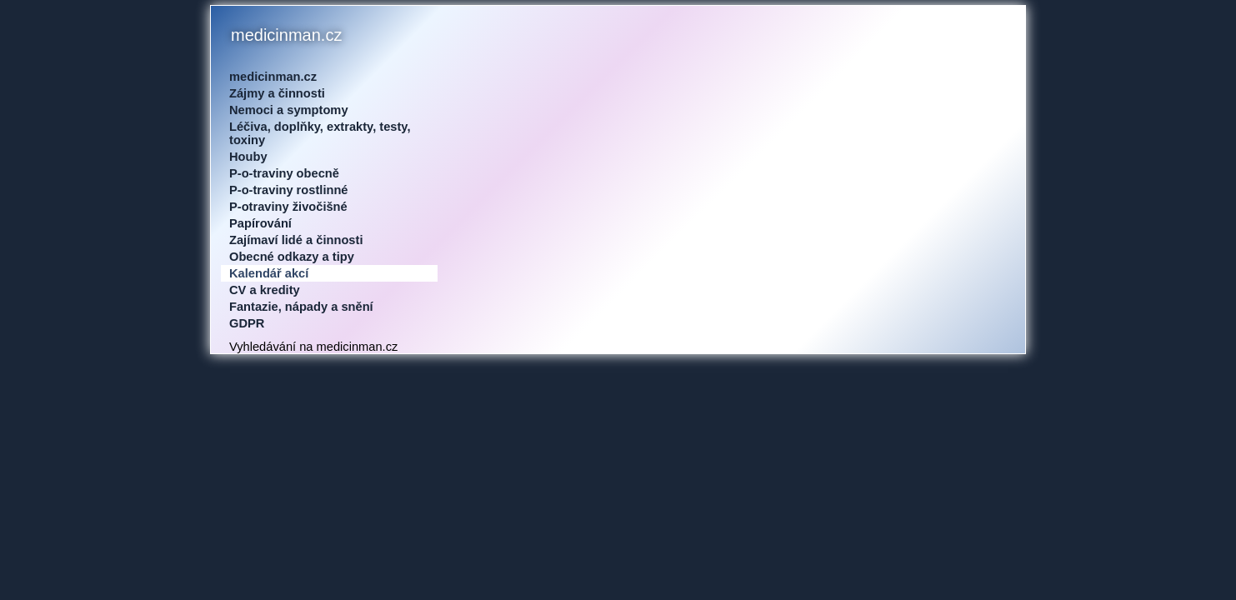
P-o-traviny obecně (284, 173)
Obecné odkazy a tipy (291, 256)
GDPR (246, 323)
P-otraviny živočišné (288, 206)
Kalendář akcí (268, 273)
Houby (248, 156)
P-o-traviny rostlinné (288, 190)
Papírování (260, 223)
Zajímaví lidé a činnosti (296, 240)
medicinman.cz (273, 76)
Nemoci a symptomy (288, 110)
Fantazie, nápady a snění (301, 306)
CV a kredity (264, 290)
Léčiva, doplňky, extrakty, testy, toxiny (320, 133)
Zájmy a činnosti (277, 93)
